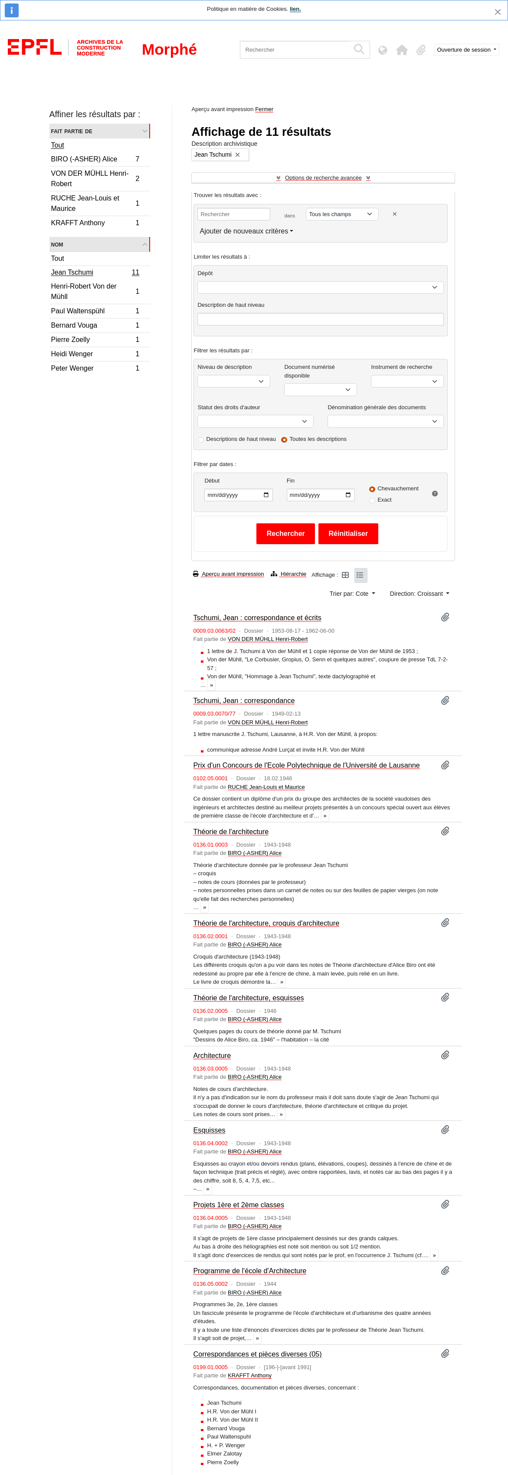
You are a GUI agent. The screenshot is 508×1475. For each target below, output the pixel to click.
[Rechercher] (295, 50)
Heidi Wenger (95, 355)
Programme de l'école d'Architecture (249, 1271)
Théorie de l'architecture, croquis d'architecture (266, 923)
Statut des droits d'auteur (228, 407)
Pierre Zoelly (95, 341)
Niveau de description (224, 367)
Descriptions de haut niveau (240, 439)
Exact (384, 499)
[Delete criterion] (395, 214)
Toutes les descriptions (318, 439)
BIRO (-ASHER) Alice (95, 160)
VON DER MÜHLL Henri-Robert (95, 178)
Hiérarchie (288, 574)
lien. (295, 9)
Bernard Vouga (95, 326)
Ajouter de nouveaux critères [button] (244, 231)
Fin (291, 480)
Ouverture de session (464, 49)
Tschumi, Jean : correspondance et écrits (257, 617)
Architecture (212, 1055)
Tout (57, 145)
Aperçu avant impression (228, 574)
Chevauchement (398, 488)
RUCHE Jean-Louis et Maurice (95, 203)
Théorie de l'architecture (231, 831)
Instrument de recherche (401, 367)
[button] (402, 50)
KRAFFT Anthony (95, 224)
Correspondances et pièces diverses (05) (257, 1354)
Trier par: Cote (350, 593)
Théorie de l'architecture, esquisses (248, 998)
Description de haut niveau (230, 305)
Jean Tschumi (95, 273)
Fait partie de (71, 131)
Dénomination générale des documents (377, 407)
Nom (57, 244)
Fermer (264, 109)
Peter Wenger (95, 369)
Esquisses (209, 1130)
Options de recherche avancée (323, 177)
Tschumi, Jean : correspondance (244, 700)
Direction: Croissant (417, 593)
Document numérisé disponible (309, 371)
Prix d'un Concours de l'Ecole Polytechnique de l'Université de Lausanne (306, 765)
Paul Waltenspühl (95, 312)
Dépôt (205, 273)
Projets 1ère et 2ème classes (238, 1205)
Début (212, 480)
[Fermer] (498, 11)
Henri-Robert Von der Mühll (95, 291)
